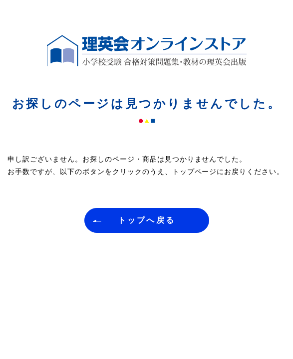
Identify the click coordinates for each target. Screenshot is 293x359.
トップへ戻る (146, 220)
